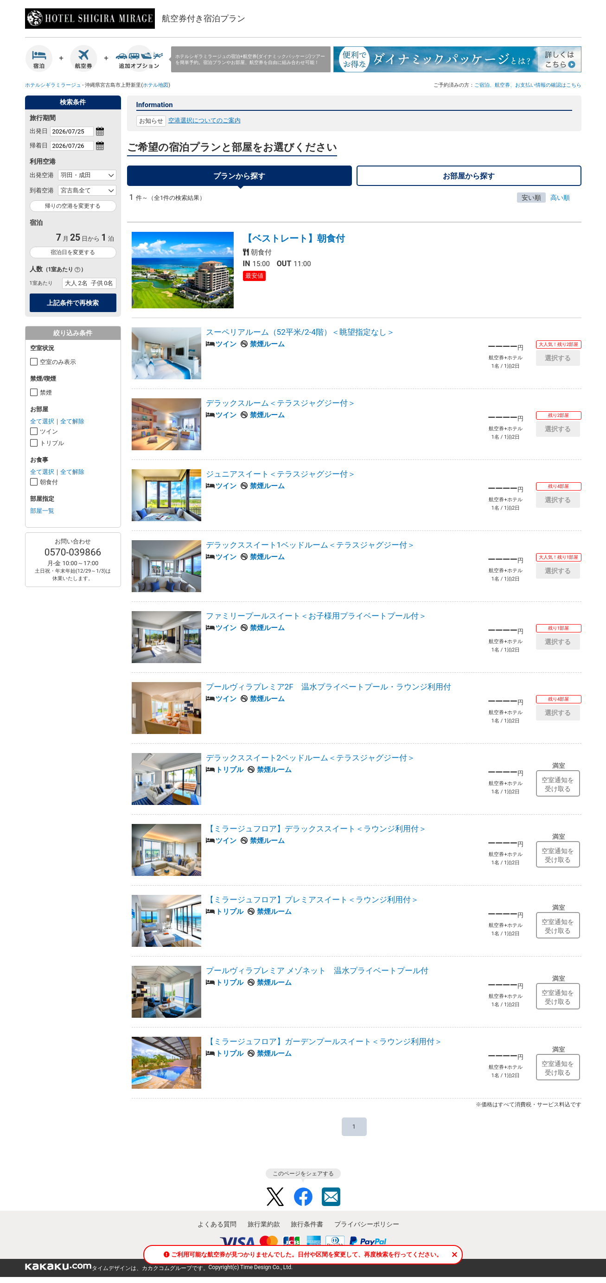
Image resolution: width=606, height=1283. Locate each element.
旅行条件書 (307, 1224)
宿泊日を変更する (73, 252)
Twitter (275, 1196)
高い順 (560, 197)
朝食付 (49, 482)
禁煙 (46, 392)
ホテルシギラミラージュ (53, 85)
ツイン (49, 431)
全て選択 (42, 421)
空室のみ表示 (58, 361)
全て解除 (72, 421)
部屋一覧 (42, 510)
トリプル (52, 443)
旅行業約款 (264, 1224)
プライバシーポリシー (366, 1224)
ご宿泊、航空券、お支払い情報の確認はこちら (527, 85)
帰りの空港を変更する (73, 206)
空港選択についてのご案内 (204, 120)
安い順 (531, 197)
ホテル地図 (155, 85)
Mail (331, 1196)
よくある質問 (217, 1224)
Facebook (303, 1196)
